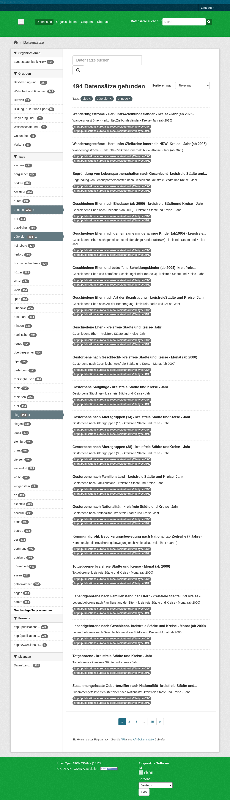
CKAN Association (86, 768)
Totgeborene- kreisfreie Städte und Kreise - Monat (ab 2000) (121, 566)
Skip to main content (13, 2)
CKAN (146, 772)
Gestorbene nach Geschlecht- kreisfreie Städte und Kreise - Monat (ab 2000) (134, 357)
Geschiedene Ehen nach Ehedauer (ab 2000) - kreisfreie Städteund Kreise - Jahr (137, 203)
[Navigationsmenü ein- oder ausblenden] (21, 22)
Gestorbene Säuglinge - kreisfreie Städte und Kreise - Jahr (120, 387)
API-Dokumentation (144, 739)
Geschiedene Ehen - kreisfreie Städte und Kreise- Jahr (117, 327)
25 (152, 721)
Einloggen (207, 7)
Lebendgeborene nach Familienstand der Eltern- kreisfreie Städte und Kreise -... (137, 596)
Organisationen (66, 22)
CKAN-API (64, 768)
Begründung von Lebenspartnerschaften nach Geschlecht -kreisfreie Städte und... (139, 173)
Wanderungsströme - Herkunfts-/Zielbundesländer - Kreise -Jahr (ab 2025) (133, 114)
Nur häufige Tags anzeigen (33, 610)
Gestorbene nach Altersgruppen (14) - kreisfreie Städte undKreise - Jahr (131, 417)
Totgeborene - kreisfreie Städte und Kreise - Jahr (112, 656)
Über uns (103, 22)
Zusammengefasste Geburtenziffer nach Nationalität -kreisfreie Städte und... (134, 686)
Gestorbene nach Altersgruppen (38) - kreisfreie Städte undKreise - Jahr (131, 447)
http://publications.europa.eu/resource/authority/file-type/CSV (112, 126)
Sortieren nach (162, 85)
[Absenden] (209, 22)
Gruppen (87, 22)
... (144, 721)
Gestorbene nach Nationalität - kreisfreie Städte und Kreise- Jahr (125, 506)
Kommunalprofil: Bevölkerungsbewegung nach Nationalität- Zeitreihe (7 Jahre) (137, 536)
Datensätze (44, 22)
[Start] (16, 42)
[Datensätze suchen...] (184, 21)
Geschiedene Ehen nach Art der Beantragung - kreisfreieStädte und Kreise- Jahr (138, 297)
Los (144, 792)
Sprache (144, 779)
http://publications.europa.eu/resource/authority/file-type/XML (112, 131)
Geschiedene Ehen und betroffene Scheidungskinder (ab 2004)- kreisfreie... (134, 268)
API (123, 739)
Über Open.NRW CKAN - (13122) (79, 763)
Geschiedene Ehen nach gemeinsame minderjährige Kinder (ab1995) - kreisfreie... (139, 233)
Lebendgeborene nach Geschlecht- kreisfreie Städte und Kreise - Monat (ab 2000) (139, 626)
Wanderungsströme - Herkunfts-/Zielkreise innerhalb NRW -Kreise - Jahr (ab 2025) (139, 144)
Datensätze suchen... (146, 21)
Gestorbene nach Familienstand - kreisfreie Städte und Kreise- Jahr (127, 476)
